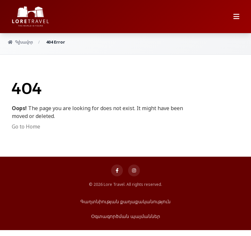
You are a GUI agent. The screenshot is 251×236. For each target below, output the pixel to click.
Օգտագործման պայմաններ (125, 216)
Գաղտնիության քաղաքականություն (125, 201)
